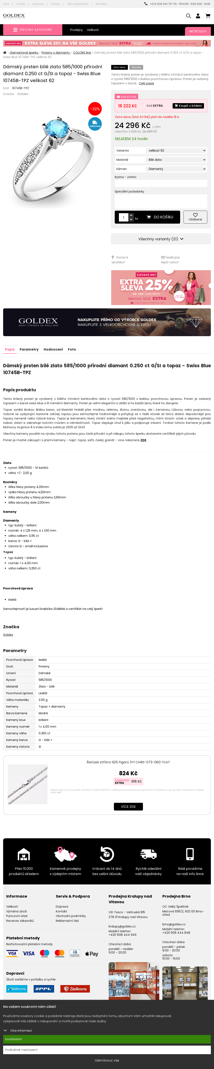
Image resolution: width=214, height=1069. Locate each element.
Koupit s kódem (188, 106)
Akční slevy (198, 31)
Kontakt (61, 910)
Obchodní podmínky (71, 915)
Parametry (29, 348)
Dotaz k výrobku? (119, 259)
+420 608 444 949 (122, 934)
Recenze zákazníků (20, 920)
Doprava (38, 4)
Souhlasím (13, 1039)
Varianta (122, 150)
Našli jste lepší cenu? (170, 259)
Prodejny (76, 30)
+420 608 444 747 (158, 4)
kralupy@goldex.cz (122, 926)
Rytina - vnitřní (125, 177)
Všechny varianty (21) (160, 239)
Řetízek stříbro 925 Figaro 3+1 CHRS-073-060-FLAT (128, 761)
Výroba (55, 4)
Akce (6, 4)
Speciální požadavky (129, 191)
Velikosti (93, 30)
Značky (20, 4)
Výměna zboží (16, 910)
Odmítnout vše (107, 1060)
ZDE (143, 439)
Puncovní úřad (16, 915)
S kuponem (122, 779)
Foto (74, 348)
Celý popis (146, 83)
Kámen (121, 169)
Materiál (122, 160)
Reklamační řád (67, 920)
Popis (10, 348)
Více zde (128, 805)
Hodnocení (54, 348)
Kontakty (101, 4)
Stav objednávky (78, 4)
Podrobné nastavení (21, 1050)
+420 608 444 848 (176, 932)
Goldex (22, 94)
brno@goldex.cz (174, 923)
